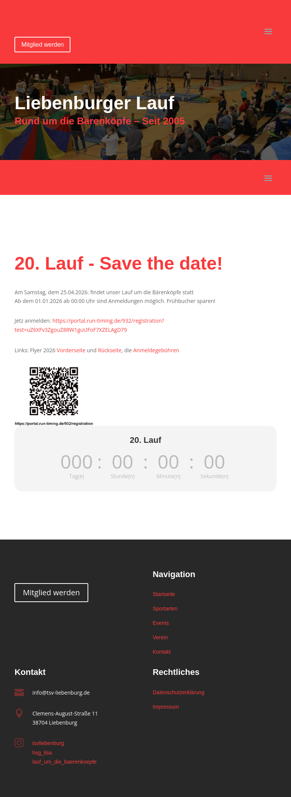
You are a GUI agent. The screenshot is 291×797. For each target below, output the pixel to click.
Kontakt (162, 652)
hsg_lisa (42, 753)
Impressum (166, 707)
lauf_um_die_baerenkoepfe (64, 762)
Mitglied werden (42, 44)
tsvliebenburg (48, 743)
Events (161, 623)
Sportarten (165, 609)
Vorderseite (71, 350)
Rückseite (109, 350)
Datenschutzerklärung (178, 692)
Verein (160, 637)
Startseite (164, 594)
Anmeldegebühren (156, 350)
